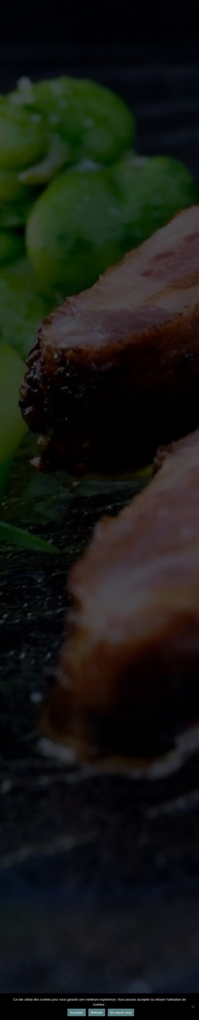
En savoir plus (121, 1012)
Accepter (76, 1012)
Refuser (97, 1012)
